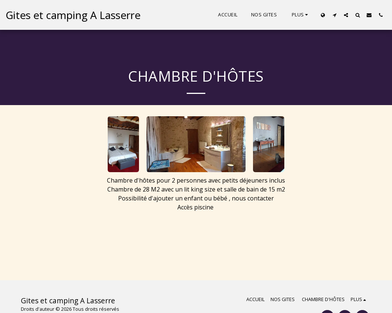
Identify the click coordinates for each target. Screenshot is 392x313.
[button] (334, 15)
